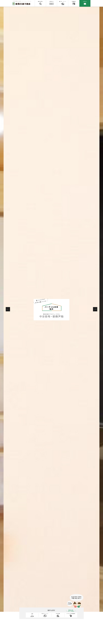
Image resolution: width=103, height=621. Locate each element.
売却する (51, 1)
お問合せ (85, 1)
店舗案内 (74, 1)
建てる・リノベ (62, 1)
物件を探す (40, 1)
